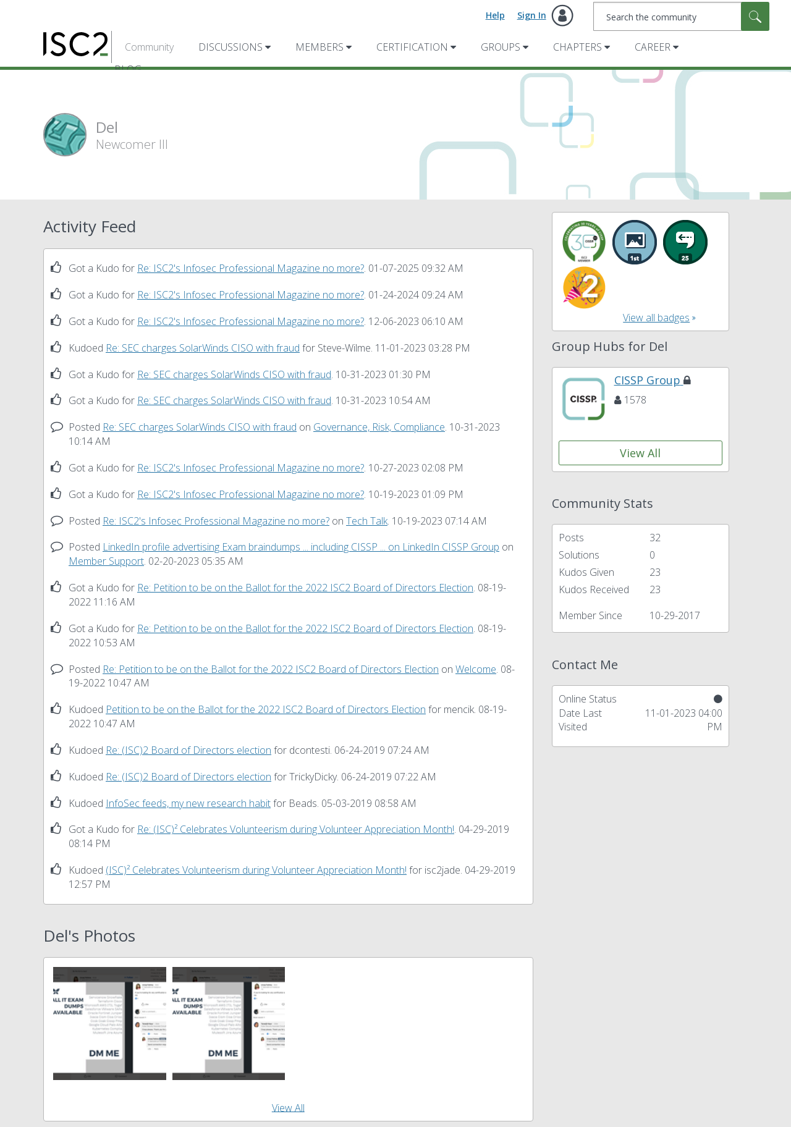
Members (319, 47)
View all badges (656, 317)
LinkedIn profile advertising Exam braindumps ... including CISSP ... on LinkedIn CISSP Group (301, 547)
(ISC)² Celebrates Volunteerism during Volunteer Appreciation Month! (256, 870)
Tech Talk (366, 521)
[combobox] (681, 16)
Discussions (230, 47)
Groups (500, 47)
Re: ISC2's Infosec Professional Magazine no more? (250, 268)
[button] (109, 1023)
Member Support (106, 561)
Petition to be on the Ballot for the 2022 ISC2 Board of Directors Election (266, 709)
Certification (412, 47)
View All (288, 1107)
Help (495, 15)
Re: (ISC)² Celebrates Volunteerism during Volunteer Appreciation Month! (295, 829)
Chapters (577, 47)
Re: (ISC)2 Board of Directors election (188, 750)
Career (652, 47)
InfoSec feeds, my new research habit (188, 803)
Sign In (531, 15)
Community (149, 47)
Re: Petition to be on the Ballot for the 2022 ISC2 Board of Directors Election (305, 587)
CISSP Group (652, 380)
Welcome (475, 669)
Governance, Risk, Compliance (379, 427)
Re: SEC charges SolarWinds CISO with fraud (203, 348)
